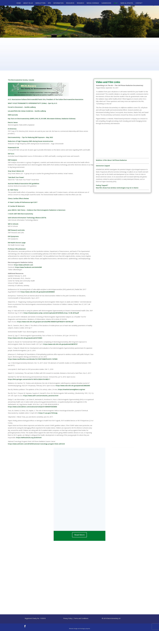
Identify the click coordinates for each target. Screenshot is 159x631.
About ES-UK (28, 3)
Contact (139, 3)
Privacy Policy (67, 618)
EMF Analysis (12, 160)
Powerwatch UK (13, 147)
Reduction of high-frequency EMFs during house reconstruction (30, 141)
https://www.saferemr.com (23, 265)
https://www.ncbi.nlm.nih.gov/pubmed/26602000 (73, 386)
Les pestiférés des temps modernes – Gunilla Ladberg (27, 111)
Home (18, 3)
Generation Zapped (103, 166)
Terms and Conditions (81, 618)
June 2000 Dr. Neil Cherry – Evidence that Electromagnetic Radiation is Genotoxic (36, 210)
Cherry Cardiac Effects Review (18, 198)
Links (116, 3)
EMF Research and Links (16, 230)
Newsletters (40, 3)
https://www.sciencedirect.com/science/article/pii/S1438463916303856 (32, 407)
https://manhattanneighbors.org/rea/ (71, 389)
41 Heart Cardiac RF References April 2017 (22, 202)
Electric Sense (13, 122)
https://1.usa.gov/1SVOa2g (47, 413)
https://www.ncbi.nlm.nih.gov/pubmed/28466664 (37, 292)
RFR (49, 3)
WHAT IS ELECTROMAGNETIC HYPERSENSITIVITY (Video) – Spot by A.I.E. (32, 103)
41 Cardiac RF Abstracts (16, 206)
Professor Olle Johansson (17, 249)
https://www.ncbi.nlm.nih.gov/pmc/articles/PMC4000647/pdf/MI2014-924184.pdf (45, 322)
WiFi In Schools (13, 224)
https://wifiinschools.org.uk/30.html (28, 437)
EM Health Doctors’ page (16, 243)
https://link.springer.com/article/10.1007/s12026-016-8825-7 (29, 379)
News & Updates (126, 3)
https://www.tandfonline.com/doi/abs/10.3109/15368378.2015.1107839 (32, 359)
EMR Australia (13, 115)
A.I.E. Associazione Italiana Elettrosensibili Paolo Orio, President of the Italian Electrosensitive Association (45, 99)
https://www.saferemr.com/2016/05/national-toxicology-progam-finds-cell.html (36, 444)
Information (58, 3)
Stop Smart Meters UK (16, 171)
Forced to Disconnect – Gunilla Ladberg (22, 107)
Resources (70, 3)
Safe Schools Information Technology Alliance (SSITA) (27, 218)
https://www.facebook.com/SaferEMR (28, 267)
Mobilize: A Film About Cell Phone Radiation (111, 160)
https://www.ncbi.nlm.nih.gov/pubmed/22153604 (25, 338)
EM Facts (11, 154)
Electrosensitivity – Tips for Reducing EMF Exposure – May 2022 (30, 137)
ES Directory (12, 129)
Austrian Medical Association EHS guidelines (23, 183)
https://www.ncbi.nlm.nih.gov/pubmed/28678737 (60, 344)
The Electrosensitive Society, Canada (21, 80)
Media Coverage (93, 3)
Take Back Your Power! (16, 177)
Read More (79, 534)
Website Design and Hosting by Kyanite (79, 628)
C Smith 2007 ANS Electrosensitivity (20, 214)
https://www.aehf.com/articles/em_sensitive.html (40, 396)
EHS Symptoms (13, 236)
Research (80, 3)
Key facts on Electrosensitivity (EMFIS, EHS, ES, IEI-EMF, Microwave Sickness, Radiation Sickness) (41, 119)
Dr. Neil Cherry (13, 190)
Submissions (106, 3)
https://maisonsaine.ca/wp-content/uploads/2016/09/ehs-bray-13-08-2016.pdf (51, 313)
